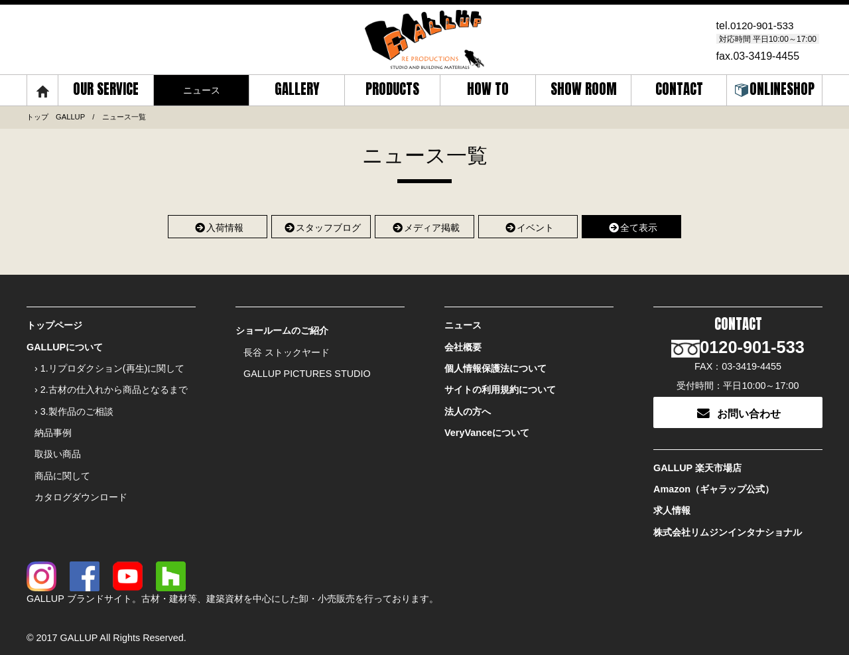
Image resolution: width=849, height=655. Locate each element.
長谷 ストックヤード (286, 351)
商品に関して (62, 470)
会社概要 (463, 345)
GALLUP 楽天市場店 (697, 463)
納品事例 (53, 428)
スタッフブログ (321, 225)
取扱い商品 (57, 449)
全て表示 (632, 225)
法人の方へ (467, 407)
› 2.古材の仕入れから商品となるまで (111, 387)
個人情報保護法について (495, 366)
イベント (528, 225)
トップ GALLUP (56, 117)
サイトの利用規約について (500, 387)
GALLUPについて (65, 345)
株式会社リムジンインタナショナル (727, 525)
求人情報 (671, 504)
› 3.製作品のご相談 (73, 407)
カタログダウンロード (80, 490)
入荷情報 (218, 225)
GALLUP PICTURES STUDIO (307, 371)
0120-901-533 (763, 25)
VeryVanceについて (486, 428)
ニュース (463, 325)
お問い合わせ (738, 408)
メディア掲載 (425, 225)
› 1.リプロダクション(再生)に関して (109, 366)
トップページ (54, 325)
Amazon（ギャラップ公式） (713, 483)
